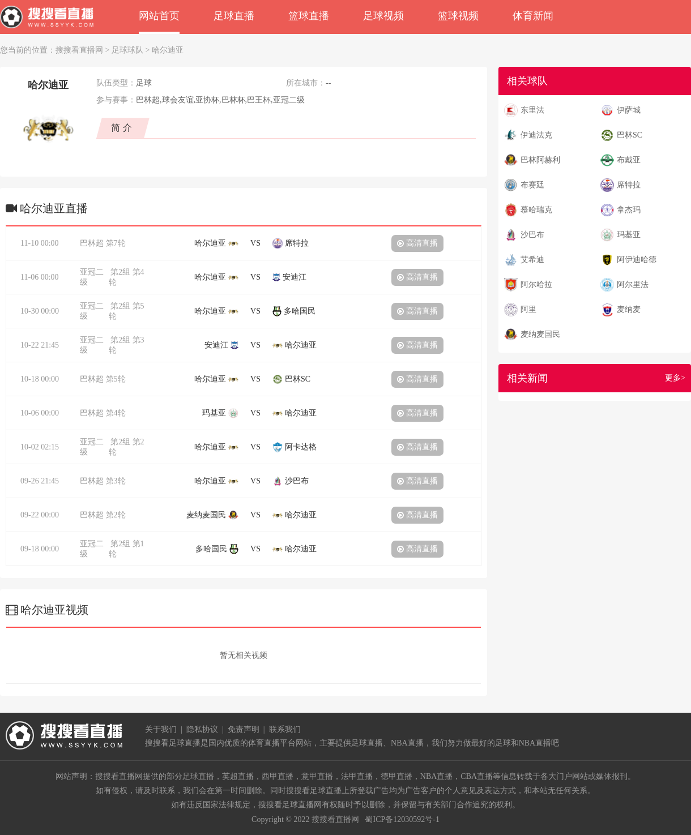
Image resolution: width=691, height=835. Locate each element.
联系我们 (285, 729)
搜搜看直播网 (79, 50)
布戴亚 (629, 160)
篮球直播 (308, 16)
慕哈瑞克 (536, 209)
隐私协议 (202, 729)
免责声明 (243, 729)
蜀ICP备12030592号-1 (402, 819)
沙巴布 (532, 234)
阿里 (528, 309)
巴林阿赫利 (540, 160)
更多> (675, 378)
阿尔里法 (633, 284)
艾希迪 (532, 259)
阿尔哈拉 (536, 284)
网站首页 (159, 16)
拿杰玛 (629, 209)
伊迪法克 (536, 135)
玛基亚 (629, 234)
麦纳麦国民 (540, 334)
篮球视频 (458, 16)
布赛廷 (532, 185)
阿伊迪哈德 (636, 259)
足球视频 (383, 16)
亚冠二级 (92, 277)
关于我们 (161, 729)
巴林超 (92, 243)
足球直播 (234, 16)
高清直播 (417, 243)
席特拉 (629, 185)
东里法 (532, 110)
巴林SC (629, 135)
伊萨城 (629, 110)
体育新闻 (533, 16)
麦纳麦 (629, 309)
